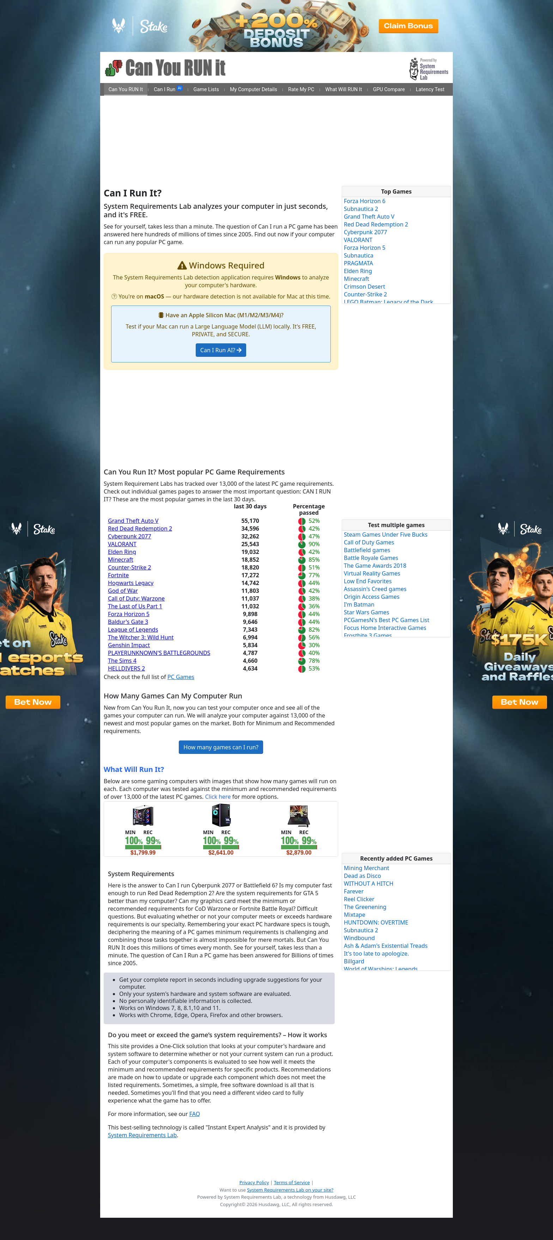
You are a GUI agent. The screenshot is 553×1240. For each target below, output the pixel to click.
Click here (218, 797)
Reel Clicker (359, 899)
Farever (354, 891)
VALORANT (122, 544)
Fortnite (118, 575)
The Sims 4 (122, 661)
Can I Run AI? (221, 350)
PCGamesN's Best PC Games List (386, 620)
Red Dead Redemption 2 (140, 528)
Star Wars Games (366, 612)
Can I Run (168, 89)
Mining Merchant (366, 868)
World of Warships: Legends (381, 969)
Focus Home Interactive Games (385, 628)
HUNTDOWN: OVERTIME (376, 922)
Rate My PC (301, 90)
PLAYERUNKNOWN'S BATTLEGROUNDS (159, 653)
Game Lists (206, 90)
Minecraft (120, 559)
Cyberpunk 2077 (129, 536)
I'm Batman (359, 604)
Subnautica (358, 255)
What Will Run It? (134, 769)
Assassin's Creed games (375, 589)
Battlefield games (367, 550)
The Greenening (365, 907)
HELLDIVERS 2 (126, 668)
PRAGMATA (358, 263)
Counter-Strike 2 (129, 567)
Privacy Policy (254, 1182)
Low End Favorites (368, 581)
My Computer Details (253, 90)
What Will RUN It (343, 90)
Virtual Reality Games (372, 573)
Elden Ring (122, 552)
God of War (123, 591)
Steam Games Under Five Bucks (385, 534)
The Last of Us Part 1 (135, 606)
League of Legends (133, 629)
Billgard (354, 961)
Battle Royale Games (371, 558)
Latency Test (430, 90)
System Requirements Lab (142, 1135)
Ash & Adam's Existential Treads (386, 946)
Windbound (359, 938)
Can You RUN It (126, 90)
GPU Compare (389, 90)
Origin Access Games (372, 597)
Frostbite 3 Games (368, 635)
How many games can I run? (220, 747)
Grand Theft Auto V (133, 521)
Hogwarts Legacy (130, 583)
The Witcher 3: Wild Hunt (141, 637)
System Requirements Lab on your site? (290, 1190)
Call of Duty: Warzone (136, 598)
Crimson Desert (364, 286)
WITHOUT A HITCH (369, 883)
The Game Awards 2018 (375, 565)
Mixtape (354, 915)
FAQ (194, 1114)
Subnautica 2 (361, 209)
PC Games (181, 677)
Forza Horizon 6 (364, 201)
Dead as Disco (362, 876)
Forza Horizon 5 (129, 614)
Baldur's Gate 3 (128, 622)
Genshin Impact (129, 645)
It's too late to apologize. (376, 953)
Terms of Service (292, 1182)
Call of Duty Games (369, 542)
